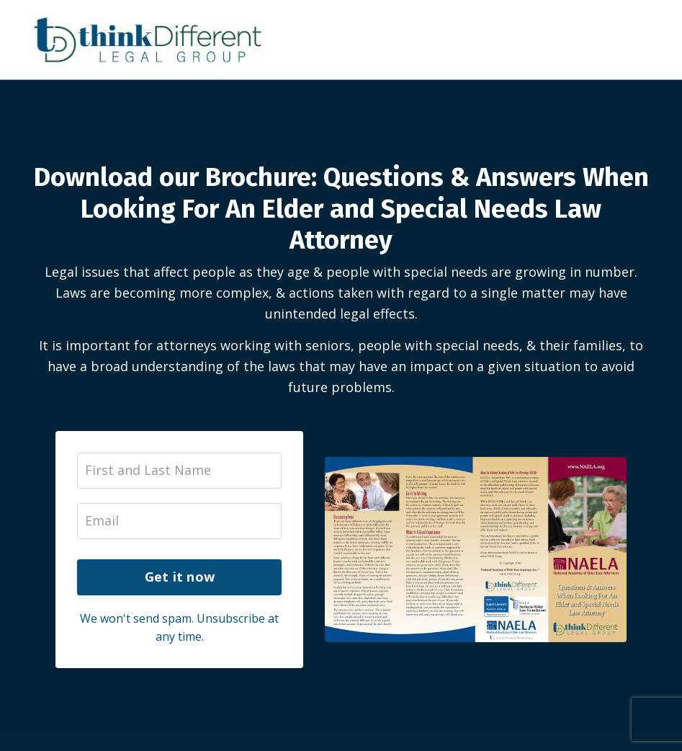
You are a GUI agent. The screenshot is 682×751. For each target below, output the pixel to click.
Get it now (180, 576)
